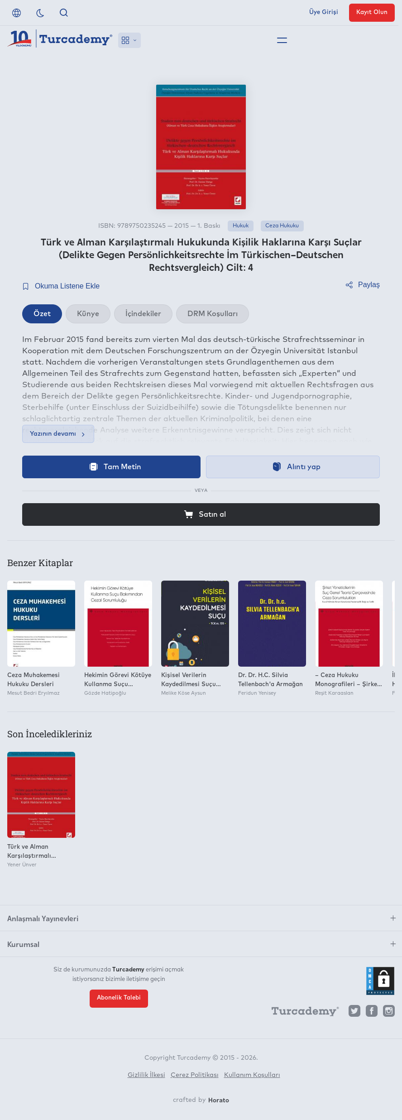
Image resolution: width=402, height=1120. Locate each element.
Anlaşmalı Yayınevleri (42, 918)
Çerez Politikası (195, 1075)
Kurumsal (23, 943)
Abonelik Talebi (119, 998)
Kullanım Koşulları (252, 1075)
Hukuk (241, 226)
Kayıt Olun (372, 12)
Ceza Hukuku (282, 226)
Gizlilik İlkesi (146, 1075)
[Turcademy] (301, 1013)
